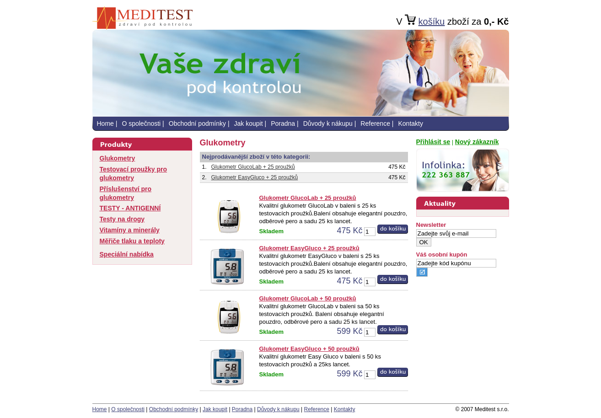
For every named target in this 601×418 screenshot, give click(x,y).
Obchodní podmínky (197, 123)
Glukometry (117, 158)
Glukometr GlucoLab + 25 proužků (253, 167)
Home (105, 123)
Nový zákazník (477, 141)
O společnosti (141, 123)
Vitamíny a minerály (130, 230)
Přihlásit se (433, 141)
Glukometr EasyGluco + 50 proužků (309, 348)
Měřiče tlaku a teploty (132, 241)
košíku (432, 21)
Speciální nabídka (127, 254)
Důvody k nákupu (328, 123)
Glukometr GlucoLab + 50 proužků (307, 298)
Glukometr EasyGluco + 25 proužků (254, 177)
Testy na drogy (122, 219)
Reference (375, 123)
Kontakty (410, 123)
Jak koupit (248, 123)
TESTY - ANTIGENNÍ (130, 208)
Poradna (283, 123)
